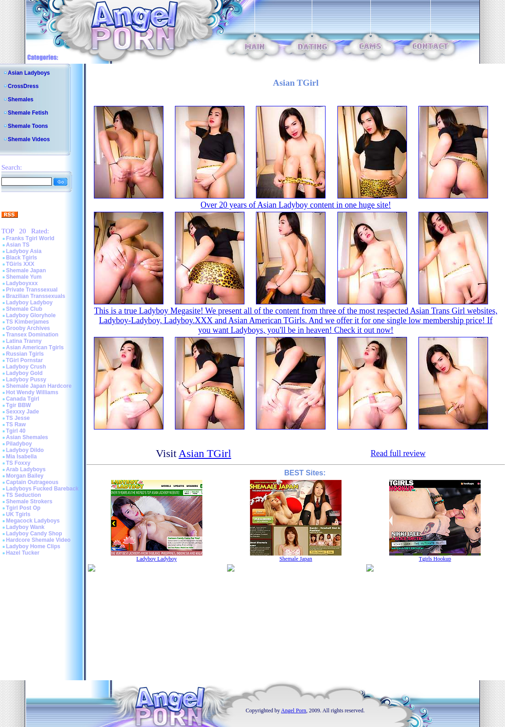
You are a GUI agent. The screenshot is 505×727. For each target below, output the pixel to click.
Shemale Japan (26, 270)
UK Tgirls (18, 514)
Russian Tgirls (25, 354)
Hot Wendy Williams (32, 392)
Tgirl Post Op (23, 508)
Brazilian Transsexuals (35, 296)
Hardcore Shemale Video (38, 540)
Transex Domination (32, 334)
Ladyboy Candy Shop (34, 533)
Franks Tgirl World (30, 238)
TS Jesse (18, 418)
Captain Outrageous (32, 482)
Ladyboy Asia (24, 251)
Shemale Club (24, 309)
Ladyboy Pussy (26, 379)
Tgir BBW (18, 405)
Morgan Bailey (24, 476)
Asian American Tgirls (35, 347)
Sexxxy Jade (22, 411)
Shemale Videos (29, 139)
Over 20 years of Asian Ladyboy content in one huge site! (296, 204)
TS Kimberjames (27, 322)
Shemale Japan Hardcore (38, 386)
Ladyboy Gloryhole (31, 315)
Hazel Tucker (22, 553)
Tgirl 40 (16, 431)
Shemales (20, 99)
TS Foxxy (18, 463)
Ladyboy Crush (26, 367)
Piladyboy (19, 444)
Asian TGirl (205, 453)
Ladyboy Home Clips (33, 546)
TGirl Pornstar (24, 360)
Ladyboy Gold (24, 373)
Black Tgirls (21, 257)
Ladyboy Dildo (25, 450)
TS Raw (16, 424)
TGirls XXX (20, 264)
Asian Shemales (27, 437)
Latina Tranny (24, 341)
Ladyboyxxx (22, 283)
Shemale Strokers (29, 501)
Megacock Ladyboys (33, 521)
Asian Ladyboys (29, 73)
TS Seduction (23, 495)
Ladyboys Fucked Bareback (42, 488)
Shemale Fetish (28, 113)
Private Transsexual (32, 289)
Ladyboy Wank (25, 527)
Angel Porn (293, 710)
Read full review (397, 453)
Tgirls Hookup (435, 559)
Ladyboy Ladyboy (29, 302)
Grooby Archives (28, 328)
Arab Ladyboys (26, 469)
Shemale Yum (24, 277)
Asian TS (17, 245)
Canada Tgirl (22, 399)
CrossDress (23, 86)
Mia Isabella (21, 456)
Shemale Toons (28, 126)
